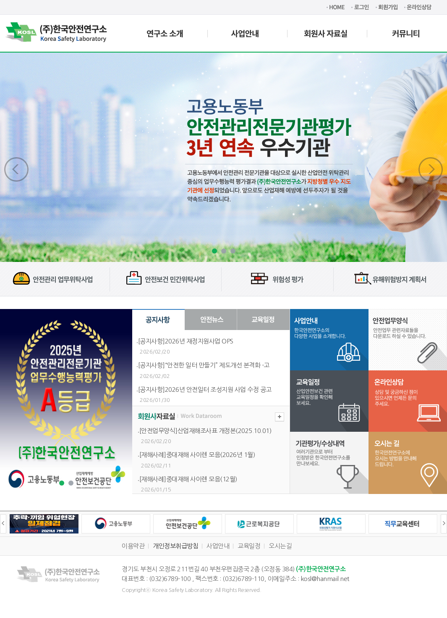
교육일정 (249, 546)
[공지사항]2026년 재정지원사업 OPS (185, 341)
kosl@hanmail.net (325, 579)
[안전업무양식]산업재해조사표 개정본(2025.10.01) (205, 431)
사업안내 (218, 546)
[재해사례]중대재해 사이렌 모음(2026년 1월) (197, 455)
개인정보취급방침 (175, 546)
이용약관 (133, 546)
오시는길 (280, 546)
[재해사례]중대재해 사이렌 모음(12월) (188, 479)
